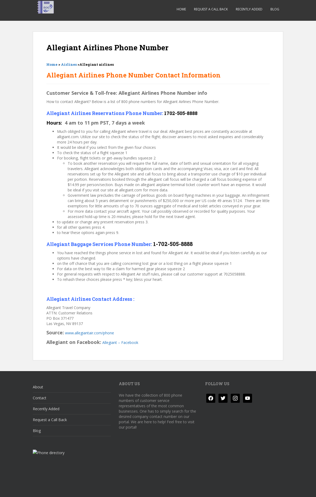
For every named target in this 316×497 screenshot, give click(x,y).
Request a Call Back (211, 9)
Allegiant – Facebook (120, 342)
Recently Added (249, 9)
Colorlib (240, 488)
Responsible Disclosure (115, 488)
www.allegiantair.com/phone (89, 332)
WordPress (274, 488)
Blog (274, 9)
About (38, 386)
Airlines (69, 64)
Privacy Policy (49, 488)
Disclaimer (78, 488)
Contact (39, 397)
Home (181, 9)
